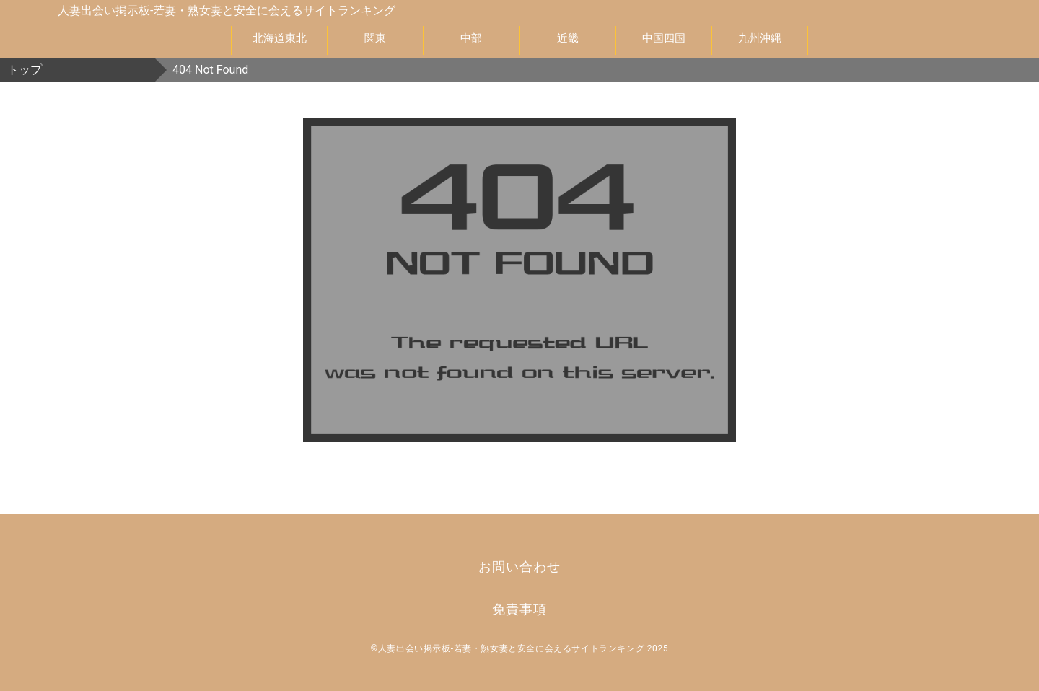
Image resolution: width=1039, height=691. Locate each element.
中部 (471, 38)
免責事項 (519, 609)
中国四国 (663, 38)
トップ (24, 69)
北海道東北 (280, 38)
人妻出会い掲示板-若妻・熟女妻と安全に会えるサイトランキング (226, 10)
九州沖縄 (759, 38)
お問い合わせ (519, 566)
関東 (375, 38)
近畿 (568, 38)
